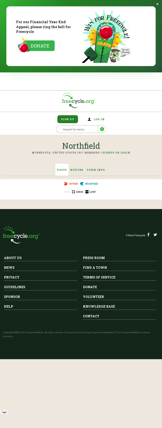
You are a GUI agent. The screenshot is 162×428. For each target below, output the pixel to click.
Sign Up (67, 119)
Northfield (44, 211)
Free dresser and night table (57, 217)
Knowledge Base (99, 380)
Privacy (11, 351)
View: (67, 191)
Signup (108, 152)
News (9, 341)
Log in (99, 119)
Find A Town (95, 341)
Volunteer (93, 370)
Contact (91, 390)
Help (8, 380)
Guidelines (14, 360)
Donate (90, 360)
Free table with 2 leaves (53, 251)
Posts (62, 169)
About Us (13, 331)
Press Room (94, 331)
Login (125, 152)
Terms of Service (99, 351)
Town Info (96, 169)
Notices (77, 169)
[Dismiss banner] (157, 4)
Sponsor (12, 370)
